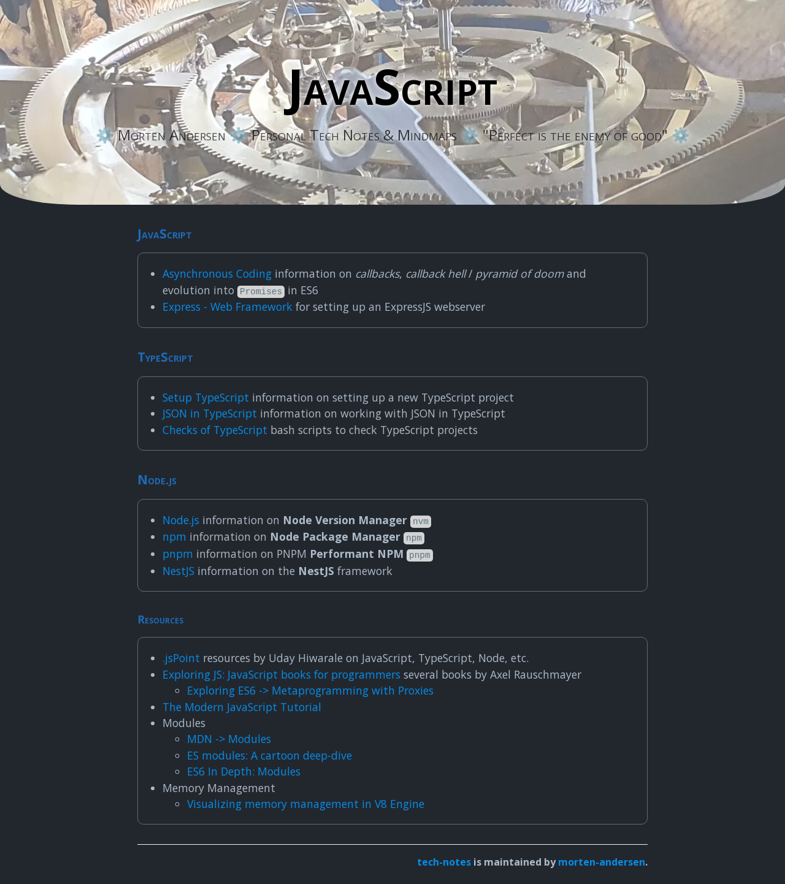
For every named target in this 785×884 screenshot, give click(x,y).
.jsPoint (181, 657)
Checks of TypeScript (215, 429)
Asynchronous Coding (217, 273)
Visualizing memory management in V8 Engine (305, 803)
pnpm (178, 553)
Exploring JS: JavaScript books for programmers (281, 674)
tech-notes (444, 862)
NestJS (178, 570)
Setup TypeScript (206, 397)
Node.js (181, 519)
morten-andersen (601, 862)
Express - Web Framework (228, 306)
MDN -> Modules (229, 738)
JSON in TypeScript (210, 413)
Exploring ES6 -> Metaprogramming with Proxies (310, 690)
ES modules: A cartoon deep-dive (269, 755)
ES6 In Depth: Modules (244, 771)
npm (174, 536)
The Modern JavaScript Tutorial (242, 706)
